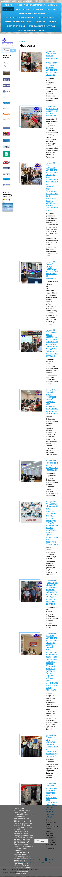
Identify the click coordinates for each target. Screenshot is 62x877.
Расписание (52, 9)
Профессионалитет (48, 18)
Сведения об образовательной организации (36, 5)
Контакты (53, 22)
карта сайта (27, 1)
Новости (8, 9)
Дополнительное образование (31, 13)
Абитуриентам (22, 9)
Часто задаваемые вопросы (31, 30)
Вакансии (40, 22)
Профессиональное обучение (18, 22)
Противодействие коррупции (42, 26)
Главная (8, 5)
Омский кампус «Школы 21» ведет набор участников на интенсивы (52, 271)
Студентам (38, 9)
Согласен (41, 841)
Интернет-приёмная (16, 26)
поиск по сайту (16, 1)
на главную (5, 1)
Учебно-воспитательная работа (20, 18)
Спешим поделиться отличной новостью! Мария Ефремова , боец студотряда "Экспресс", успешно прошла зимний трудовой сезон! (51, 801)
